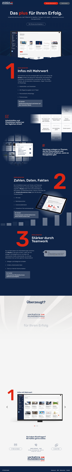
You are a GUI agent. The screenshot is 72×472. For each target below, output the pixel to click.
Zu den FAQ (56, 449)
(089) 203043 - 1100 (36, 448)
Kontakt (68, 470)
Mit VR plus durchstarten (36, 24)
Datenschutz (62, 470)
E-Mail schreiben (15, 449)
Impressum (53, 470)
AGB (58, 470)
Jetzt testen (64, 3)
